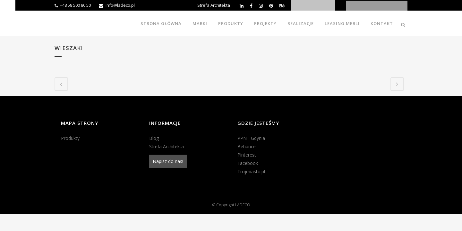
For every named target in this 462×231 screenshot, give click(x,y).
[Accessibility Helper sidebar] (7, 7)
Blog (154, 138)
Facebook (247, 163)
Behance (246, 146)
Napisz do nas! (168, 161)
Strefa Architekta (213, 5)
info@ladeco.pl (120, 5)
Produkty (70, 138)
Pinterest (246, 155)
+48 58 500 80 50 (75, 5)
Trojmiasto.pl (251, 171)
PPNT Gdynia (251, 138)
